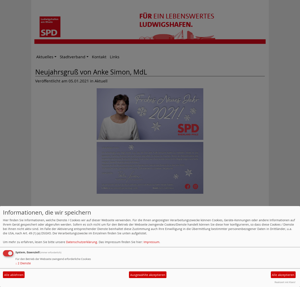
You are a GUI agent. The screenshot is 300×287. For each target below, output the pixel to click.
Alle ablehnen (14, 275)
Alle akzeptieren (283, 275)
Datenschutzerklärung (81, 242)
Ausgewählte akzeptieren (147, 275)
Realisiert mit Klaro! (285, 282)
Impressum (151, 242)
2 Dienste (23, 263)
